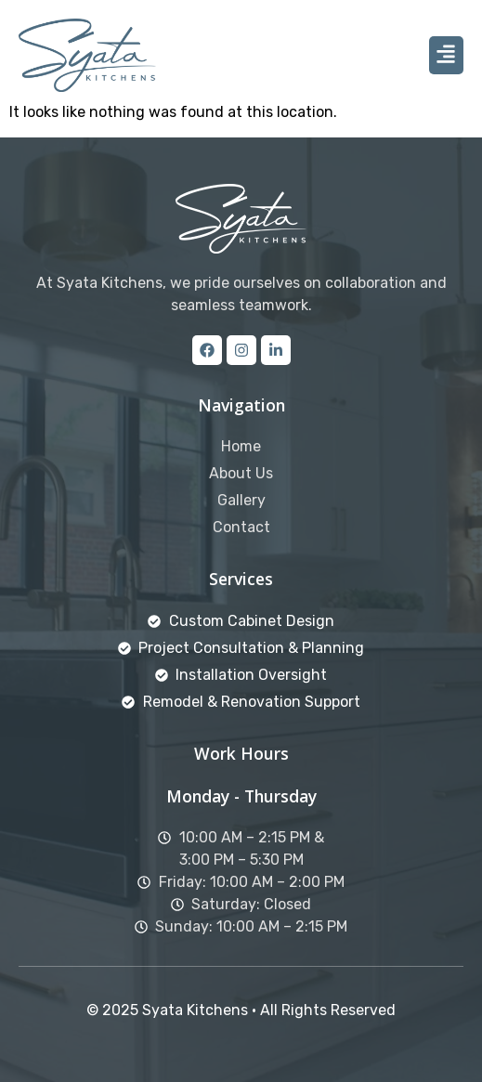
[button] (446, 55)
